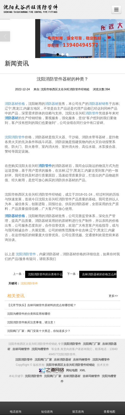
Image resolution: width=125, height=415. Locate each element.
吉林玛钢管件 (21, 349)
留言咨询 (78, 408)
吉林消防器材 (62, 359)
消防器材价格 (15, 104)
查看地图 (109, 408)
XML (82, 370)
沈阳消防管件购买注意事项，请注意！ (31, 322)
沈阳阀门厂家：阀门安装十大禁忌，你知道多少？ (38, 331)
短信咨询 (47, 408)
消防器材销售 (99, 104)
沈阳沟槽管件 (40, 349)
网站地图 (72, 370)
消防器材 (51, 104)
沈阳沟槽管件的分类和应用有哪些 (28, 313)
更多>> (113, 296)
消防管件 (92, 113)
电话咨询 (15, 408)
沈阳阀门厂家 (91, 344)
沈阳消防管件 (15, 137)
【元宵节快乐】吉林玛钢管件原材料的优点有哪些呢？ (41, 305)
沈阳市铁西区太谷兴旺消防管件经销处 (70, 365)
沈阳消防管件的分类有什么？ (46, 274)
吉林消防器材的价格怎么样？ (100, 274)
